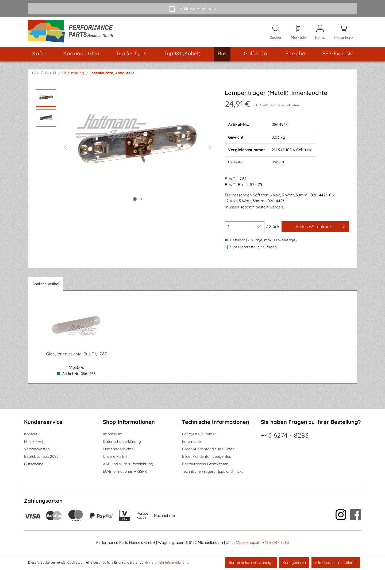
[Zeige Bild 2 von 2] (141, 200)
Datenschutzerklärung (122, 441)
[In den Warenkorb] (315, 227)
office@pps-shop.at (242, 542)
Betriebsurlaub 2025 (41, 456)
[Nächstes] (210, 147)
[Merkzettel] (299, 32)
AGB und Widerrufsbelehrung (128, 464)
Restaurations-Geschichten (205, 464)
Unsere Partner (116, 456)
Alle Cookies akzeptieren (336, 562)
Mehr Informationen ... (173, 562)
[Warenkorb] (343, 32)
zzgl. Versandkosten (284, 106)
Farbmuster (192, 441)
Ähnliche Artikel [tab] (45, 284)
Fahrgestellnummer (199, 434)
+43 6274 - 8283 (285, 435)
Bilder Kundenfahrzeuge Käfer (208, 449)
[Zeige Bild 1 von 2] (135, 200)
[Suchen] (276, 32)
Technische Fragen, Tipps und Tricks (212, 471)
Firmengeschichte (118, 449)
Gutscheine (33, 464)
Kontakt (30, 434)
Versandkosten (37, 449)
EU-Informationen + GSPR (125, 471)
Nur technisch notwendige (251, 562)
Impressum (112, 434)
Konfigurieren (294, 562)
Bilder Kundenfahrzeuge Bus (206, 456)
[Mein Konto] (320, 32)
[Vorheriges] (65, 147)
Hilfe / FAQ (33, 441)
